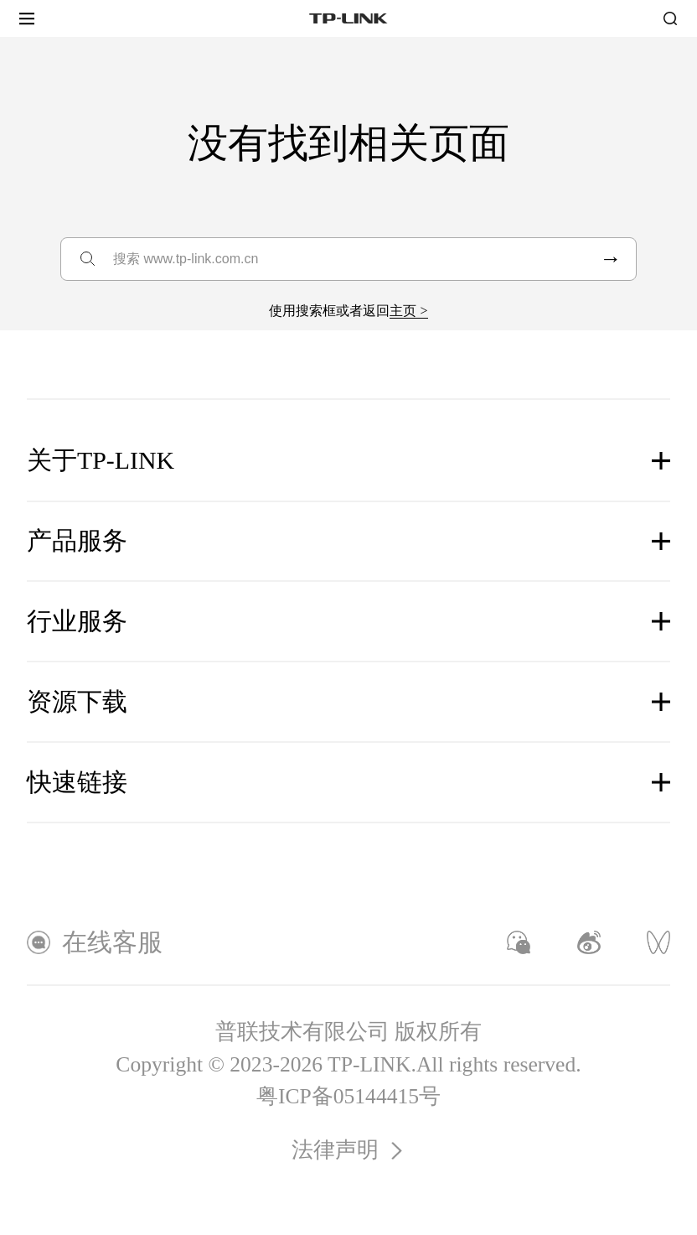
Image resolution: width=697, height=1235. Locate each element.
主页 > (408, 311)
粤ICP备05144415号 (348, 1096)
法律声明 (348, 1150)
